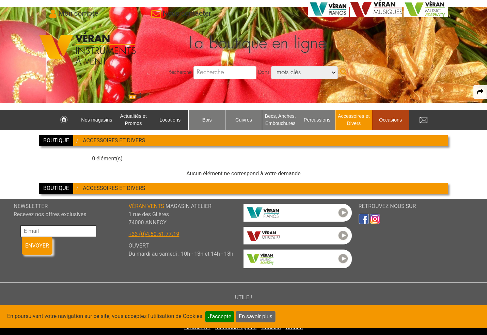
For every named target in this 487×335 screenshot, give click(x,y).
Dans (263, 72)
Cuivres (243, 120)
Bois (207, 120)
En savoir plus (255, 316)
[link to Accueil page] (63, 120)
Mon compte (78, 13)
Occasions (390, 120)
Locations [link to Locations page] (170, 120)
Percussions (317, 120)
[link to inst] (375, 218)
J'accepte (219, 316)
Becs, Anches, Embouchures (280, 119)
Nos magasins (96, 120)
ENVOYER (37, 245)
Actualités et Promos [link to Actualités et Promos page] (133, 119)
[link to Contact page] (181, 13)
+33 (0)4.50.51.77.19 (154, 234)
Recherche (180, 72)
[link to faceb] (364, 218)
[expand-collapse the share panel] (480, 92)
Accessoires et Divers (354, 119)
